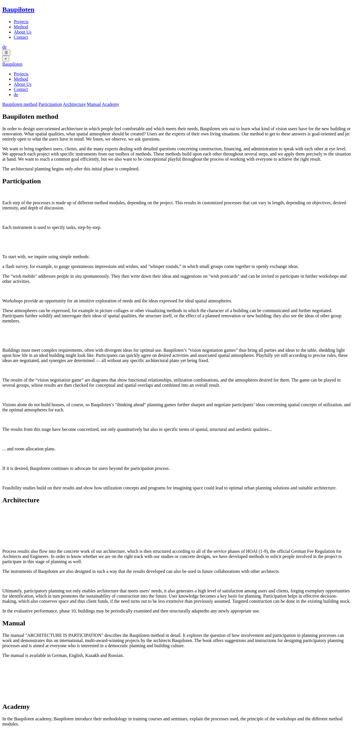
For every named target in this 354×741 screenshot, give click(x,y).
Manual (94, 104)
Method (21, 26)
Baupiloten (18, 9)
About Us (23, 32)
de (4, 46)
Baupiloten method (19, 104)
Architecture (74, 104)
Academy (110, 104)
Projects (21, 21)
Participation (50, 104)
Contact (21, 37)
